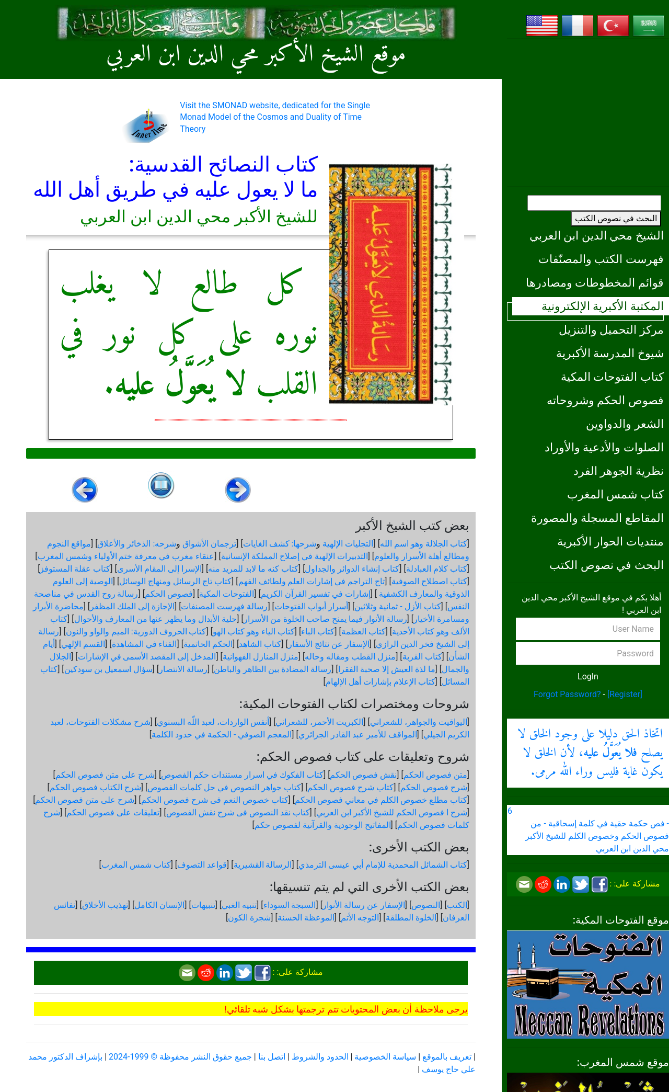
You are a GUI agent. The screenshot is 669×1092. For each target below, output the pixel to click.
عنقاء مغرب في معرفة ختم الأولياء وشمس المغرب (126, 556)
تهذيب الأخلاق (105, 905)
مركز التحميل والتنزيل (611, 329)
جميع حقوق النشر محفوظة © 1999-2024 (180, 1057)
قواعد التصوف (202, 865)
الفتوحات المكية (226, 594)
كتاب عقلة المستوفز (75, 569)
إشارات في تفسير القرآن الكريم (316, 594)
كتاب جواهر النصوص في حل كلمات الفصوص (224, 787)
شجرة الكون (249, 918)
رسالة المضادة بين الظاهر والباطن (272, 669)
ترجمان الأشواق (209, 544)
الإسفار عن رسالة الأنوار (363, 905)
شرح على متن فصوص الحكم (105, 775)
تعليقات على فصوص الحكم (112, 812)
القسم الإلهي (83, 644)
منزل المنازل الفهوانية (260, 657)
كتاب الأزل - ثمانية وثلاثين (397, 606)
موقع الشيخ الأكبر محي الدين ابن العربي (256, 55)
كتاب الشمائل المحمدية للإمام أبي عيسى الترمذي (382, 865)
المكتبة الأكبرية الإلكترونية (602, 306)
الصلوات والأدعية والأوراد (604, 447)
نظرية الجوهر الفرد (618, 470)
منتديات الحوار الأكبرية (610, 541)
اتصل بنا (271, 1057)
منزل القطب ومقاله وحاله (350, 657)
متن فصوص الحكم (435, 775)
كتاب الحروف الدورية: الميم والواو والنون (136, 631)
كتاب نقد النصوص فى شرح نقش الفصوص (238, 812)
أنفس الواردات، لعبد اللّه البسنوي (213, 722)
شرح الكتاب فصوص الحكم (95, 787)
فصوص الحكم (169, 594)
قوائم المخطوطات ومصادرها (595, 282)
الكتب (457, 905)
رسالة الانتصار (183, 669)
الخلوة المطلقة (411, 918)
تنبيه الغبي (239, 905)
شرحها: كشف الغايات (280, 544)
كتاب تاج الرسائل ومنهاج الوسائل (175, 581)
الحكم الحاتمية (208, 644)
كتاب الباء (317, 631)
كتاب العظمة (363, 631)
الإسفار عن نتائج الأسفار (329, 644)
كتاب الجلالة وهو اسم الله (423, 544)
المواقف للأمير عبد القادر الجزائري (357, 735)
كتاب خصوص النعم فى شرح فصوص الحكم (215, 800)
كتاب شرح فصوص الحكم (350, 787)
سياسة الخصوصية (385, 1057)
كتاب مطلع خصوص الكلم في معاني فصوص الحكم (381, 800)
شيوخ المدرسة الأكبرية (610, 353)
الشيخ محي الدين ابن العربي (596, 235)
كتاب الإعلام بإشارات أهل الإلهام (380, 682)
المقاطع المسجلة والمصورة (597, 518)
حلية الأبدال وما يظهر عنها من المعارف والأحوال (155, 619)
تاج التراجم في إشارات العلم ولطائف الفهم (311, 581)
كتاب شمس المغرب (615, 494)
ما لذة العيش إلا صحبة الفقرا (386, 669)
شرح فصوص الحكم (433, 787)
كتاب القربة (422, 657)
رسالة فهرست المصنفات (224, 606)
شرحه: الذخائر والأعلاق (136, 544)
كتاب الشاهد (260, 644)
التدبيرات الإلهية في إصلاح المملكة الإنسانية (294, 556)
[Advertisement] (588, 112)
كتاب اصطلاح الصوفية (429, 581)
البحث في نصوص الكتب (616, 218)
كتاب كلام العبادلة (436, 569)
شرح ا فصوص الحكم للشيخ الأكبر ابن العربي (391, 812)
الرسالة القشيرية (263, 865)
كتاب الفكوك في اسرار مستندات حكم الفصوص (242, 775)
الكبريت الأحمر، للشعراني (319, 722)
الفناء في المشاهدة (144, 644)
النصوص (425, 905)
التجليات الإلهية (347, 544)
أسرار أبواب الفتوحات (311, 606)
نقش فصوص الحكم (363, 775)
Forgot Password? (567, 694)
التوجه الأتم (360, 918)
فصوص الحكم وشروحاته (605, 400)
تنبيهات (203, 905)
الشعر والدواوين (625, 423)
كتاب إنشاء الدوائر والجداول (352, 569)
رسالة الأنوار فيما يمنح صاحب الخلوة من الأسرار (325, 619)
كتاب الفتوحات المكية (612, 376)
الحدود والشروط (320, 1057)
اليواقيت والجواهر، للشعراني (418, 722)
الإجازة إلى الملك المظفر (132, 606)
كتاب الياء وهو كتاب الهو (254, 631)
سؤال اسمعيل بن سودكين (108, 669)
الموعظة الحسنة (306, 918)
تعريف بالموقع (446, 1057)
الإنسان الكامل (159, 905)
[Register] (624, 694)
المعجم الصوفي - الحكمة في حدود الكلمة (222, 735)
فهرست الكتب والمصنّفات (601, 259)
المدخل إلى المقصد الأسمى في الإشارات (147, 657)
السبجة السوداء (289, 905)
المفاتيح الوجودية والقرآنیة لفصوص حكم (323, 825)
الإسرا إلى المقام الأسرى (159, 569)
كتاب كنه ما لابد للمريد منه (253, 569)
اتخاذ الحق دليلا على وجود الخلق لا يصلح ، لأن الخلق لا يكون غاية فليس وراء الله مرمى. (590, 753)
